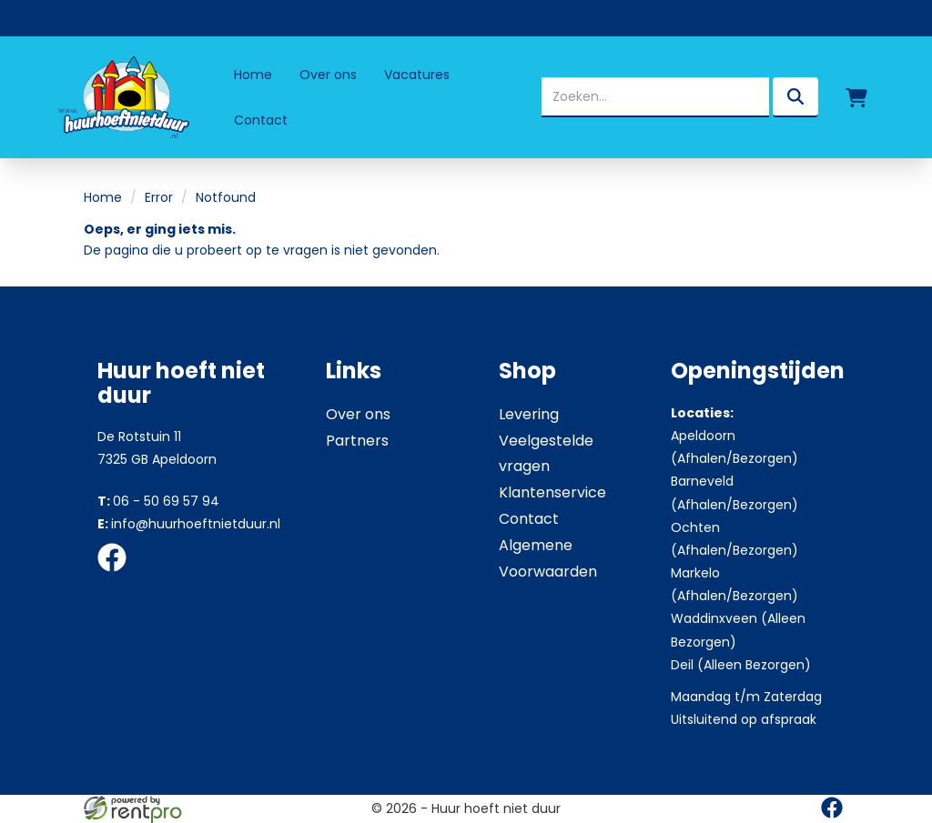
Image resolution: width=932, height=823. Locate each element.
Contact (261, 120)
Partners (357, 440)
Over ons (328, 74)
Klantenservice (552, 492)
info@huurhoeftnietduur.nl (188, 524)
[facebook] (117, 575)
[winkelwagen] (856, 97)
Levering (529, 414)
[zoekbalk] (655, 97)
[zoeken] (795, 97)
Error (159, 197)
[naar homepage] (122, 97)
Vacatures (417, 74)
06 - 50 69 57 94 (158, 501)
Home (253, 74)
